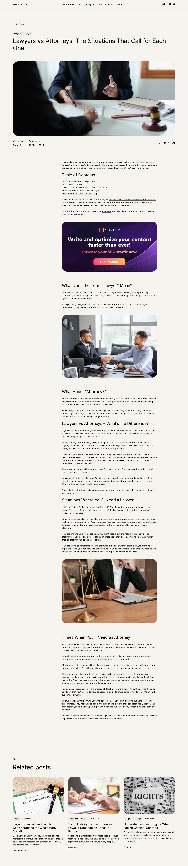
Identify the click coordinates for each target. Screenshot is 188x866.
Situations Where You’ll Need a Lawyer (80, 190)
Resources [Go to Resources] (106, 4)
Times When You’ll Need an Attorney (79, 193)
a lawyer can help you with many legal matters (93, 715)
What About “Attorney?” (73, 184)
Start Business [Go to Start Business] (72, 4)
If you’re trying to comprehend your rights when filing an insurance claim (97, 546)
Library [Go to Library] (90, 4)
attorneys (106, 211)
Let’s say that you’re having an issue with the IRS (85, 507)
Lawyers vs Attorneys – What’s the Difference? (84, 187)
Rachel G (17, 145)
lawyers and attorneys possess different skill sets (132, 199)
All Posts (20, 24)
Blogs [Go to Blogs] (122, 4)
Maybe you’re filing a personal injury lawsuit (83, 665)
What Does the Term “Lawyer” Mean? (80, 181)
